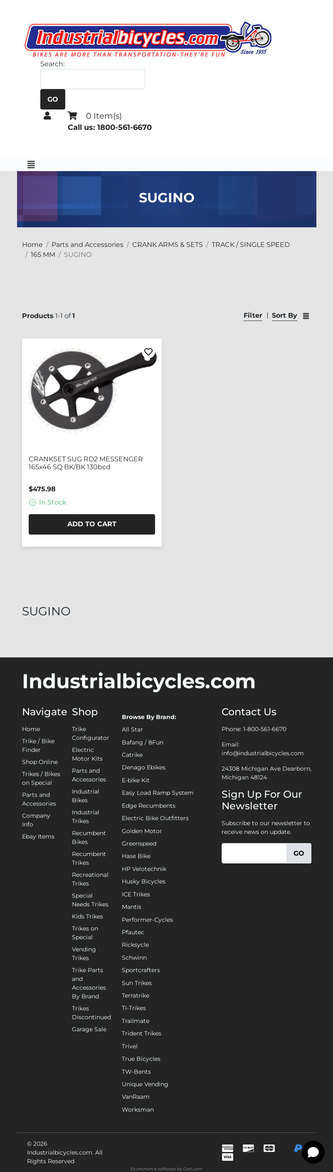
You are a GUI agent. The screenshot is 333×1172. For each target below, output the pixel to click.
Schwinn (134, 957)
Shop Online (40, 762)
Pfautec (133, 932)
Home (31, 729)
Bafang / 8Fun (142, 742)
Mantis (131, 907)
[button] (47, 116)
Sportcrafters (141, 970)
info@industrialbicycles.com (263, 753)
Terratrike (135, 995)
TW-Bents (136, 1071)
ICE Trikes (136, 894)
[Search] (92, 79)
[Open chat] (313, 1152)
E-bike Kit (136, 780)
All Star (132, 729)
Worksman (138, 1109)
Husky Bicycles (143, 881)
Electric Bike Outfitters (155, 818)
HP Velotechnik (144, 869)
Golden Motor (142, 831)
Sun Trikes (137, 983)
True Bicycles (141, 1059)
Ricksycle (135, 944)
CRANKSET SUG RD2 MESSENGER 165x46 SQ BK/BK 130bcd (86, 463)
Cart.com (192, 1169)
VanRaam (136, 1096)
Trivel (130, 1046)
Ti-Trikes (134, 1008)
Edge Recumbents (148, 805)
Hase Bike (136, 856)
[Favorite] (148, 352)
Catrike (132, 755)
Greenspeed (139, 843)
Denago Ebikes (143, 767)
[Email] (254, 853)
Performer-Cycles (147, 919)
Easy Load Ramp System (158, 792)
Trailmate (135, 1021)
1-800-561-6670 (264, 729)
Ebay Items (38, 836)
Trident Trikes (141, 1033)
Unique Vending (145, 1084)
